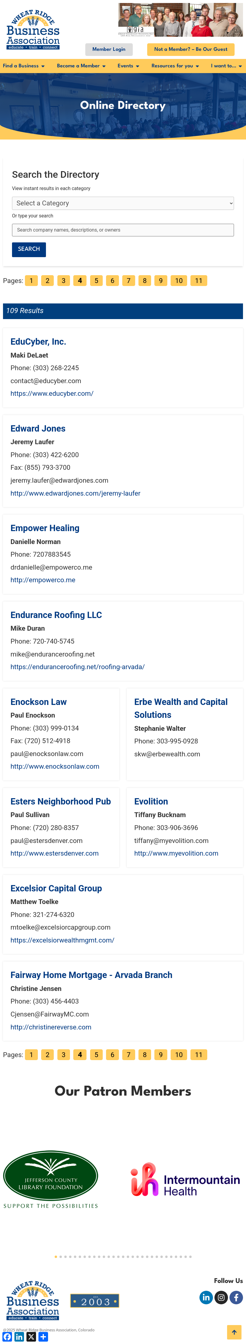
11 (198, 280)
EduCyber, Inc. (38, 342)
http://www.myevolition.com (176, 853)
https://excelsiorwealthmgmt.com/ (62, 940)
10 (179, 280)
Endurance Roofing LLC (56, 615)
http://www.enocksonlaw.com (55, 766)
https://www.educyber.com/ (52, 393)
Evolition (151, 801)
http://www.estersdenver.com (55, 853)
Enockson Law (39, 702)
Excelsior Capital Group (56, 888)
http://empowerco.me (43, 580)
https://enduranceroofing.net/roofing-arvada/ (78, 667)
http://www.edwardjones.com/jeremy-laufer (76, 493)
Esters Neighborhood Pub (61, 801)
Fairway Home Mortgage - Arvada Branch (91, 975)
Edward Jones (38, 428)
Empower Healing (45, 528)
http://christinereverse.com (51, 1027)
